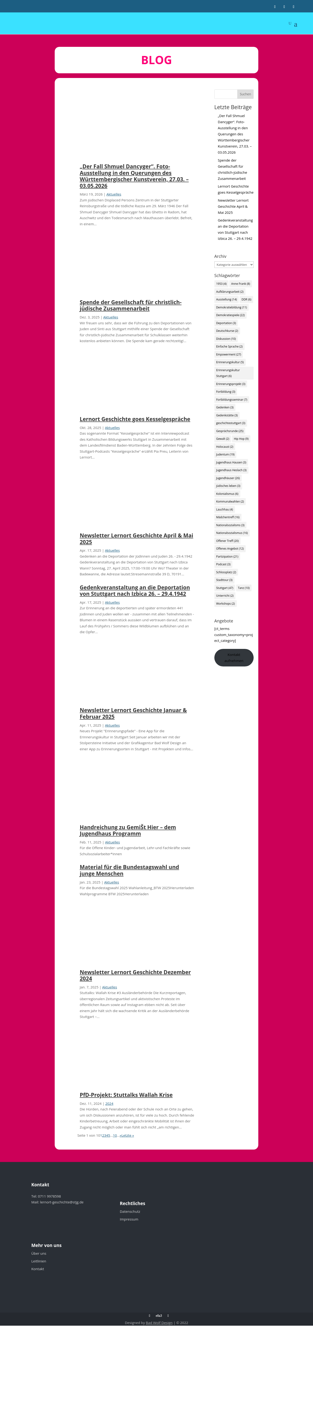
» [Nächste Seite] (120, 1135)
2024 (109, 1103)
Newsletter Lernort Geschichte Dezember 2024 (135, 975)
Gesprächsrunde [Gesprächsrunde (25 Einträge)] (230, 431)
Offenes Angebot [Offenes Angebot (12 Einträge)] (230, 549)
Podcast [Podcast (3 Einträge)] (223, 564)
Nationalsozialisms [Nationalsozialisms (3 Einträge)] (230, 525)
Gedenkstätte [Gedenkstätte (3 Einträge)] (227, 415)
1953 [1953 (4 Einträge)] (221, 284)
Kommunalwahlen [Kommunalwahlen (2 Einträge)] (230, 501)
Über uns (38, 1253)
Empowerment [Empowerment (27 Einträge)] (228, 354)
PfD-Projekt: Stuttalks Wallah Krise (126, 1095)
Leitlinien (38, 1261)
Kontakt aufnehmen (233, 657)
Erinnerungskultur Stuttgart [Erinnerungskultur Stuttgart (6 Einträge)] (228, 373)
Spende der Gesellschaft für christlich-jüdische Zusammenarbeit (131, 305)
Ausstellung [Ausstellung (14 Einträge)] (226, 299)
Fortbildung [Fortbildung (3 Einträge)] (225, 392)
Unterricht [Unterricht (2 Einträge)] (225, 596)
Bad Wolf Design (159, 1322)
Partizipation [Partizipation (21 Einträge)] (227, 557)
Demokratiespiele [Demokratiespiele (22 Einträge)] (230, 315)
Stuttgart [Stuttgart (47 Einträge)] (224, 588)
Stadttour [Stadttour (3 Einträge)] (224, 580)
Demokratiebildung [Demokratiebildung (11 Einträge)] (231, 307)
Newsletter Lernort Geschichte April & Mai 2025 (136, 539)
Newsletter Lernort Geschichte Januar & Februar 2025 (133, 713)
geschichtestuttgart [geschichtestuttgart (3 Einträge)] (230, 423)
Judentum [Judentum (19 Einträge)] (225, 454)
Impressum (129, 1219)
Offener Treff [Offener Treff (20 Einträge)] (227, 541)
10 (115, 1135)
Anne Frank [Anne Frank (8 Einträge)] (240, 284)
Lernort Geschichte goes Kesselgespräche (135, 419)
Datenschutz (130, 1211)
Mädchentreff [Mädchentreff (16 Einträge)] (228, 517)
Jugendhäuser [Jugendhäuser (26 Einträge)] (228, 478)
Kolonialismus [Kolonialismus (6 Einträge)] (227, 494)
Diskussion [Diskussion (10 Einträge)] (226, 339)
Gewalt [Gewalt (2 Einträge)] (222, 439)
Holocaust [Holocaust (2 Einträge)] (224, 447)
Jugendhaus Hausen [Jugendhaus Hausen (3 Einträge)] (231, 462)
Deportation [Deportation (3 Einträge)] (226, 323)
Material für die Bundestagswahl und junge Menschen (129, 870)
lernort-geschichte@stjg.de (61, 1202)
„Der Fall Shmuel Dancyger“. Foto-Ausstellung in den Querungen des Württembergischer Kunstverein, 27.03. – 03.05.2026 (134, 176)
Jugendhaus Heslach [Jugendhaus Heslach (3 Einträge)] (231, 470)
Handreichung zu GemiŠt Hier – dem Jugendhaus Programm (128, 830)
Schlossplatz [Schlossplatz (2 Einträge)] (226, 572)
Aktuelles (113, 194)
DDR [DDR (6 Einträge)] (246, 299)
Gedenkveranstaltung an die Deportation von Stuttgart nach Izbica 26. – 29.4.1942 (135, 591)
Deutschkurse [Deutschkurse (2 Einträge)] (227, 331)
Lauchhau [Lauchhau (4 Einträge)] (224, 509)
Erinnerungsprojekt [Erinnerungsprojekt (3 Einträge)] (230, 384)
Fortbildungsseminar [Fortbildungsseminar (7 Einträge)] (231, 400)
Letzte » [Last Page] (127, 1135)
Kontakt (37, 1268)
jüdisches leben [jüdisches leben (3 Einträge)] (228, 486)
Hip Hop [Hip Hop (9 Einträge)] (241, 439)
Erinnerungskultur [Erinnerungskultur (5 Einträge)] (230, 362)
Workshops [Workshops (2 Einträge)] (225, 604)
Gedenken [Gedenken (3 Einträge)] (225, 407)
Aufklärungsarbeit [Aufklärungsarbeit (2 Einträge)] (230, 292)
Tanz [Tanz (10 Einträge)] (244, 588)
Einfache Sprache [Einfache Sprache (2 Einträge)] (229, 346)
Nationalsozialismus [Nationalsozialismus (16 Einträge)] (232, 533)
